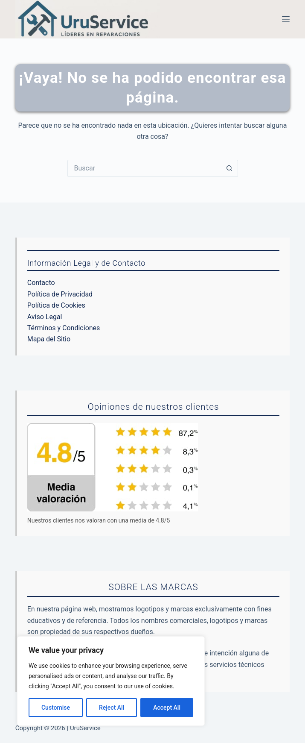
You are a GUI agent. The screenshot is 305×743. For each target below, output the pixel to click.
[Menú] (286, 19)
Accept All (166, 707)
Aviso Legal (44, 317)
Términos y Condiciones (63, 328)
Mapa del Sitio (48, 339)
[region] (111, 681)
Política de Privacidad (60, 294)
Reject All (111, 707)
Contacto (41, 283)
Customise (55, 707)
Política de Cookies (56, 305)
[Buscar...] (144, 168)
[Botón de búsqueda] (229, 168)
